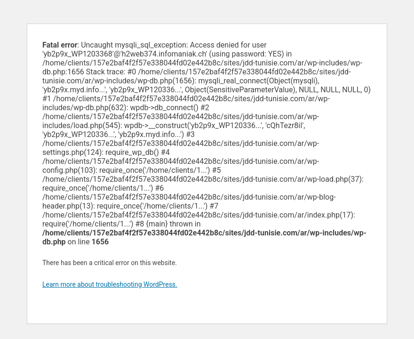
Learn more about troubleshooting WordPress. (109, 284)
